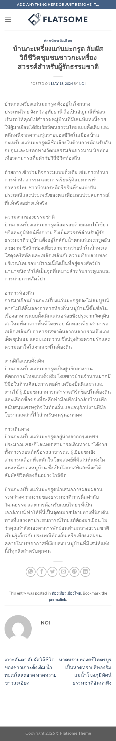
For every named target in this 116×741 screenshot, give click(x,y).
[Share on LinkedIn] (85, 572)
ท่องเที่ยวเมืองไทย (58, 41)
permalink (57, 599)
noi (82, 83)
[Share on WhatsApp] (31, 572)
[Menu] (8, 19)
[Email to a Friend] (64, 572)
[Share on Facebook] (42, 572)
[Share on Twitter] (52, 572)
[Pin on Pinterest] (74, 572)
